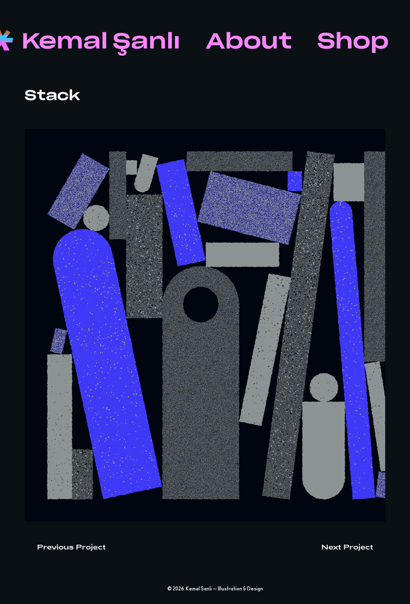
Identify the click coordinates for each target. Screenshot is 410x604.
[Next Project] (353, 547)
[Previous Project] (65, 547)
